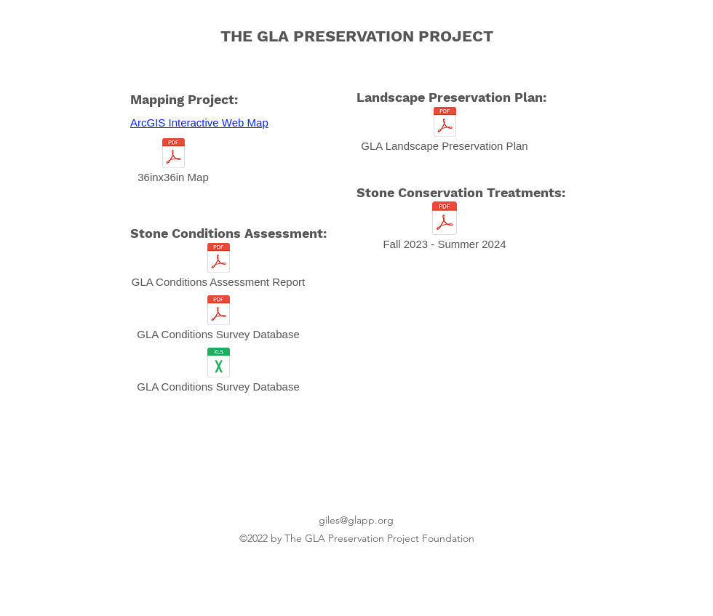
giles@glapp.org (356, 520)
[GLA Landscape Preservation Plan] (444, 133)
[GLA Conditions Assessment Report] (218, 269)
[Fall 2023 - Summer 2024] (444, 229)
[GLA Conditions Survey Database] (218, 321)
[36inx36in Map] (173, 164)
